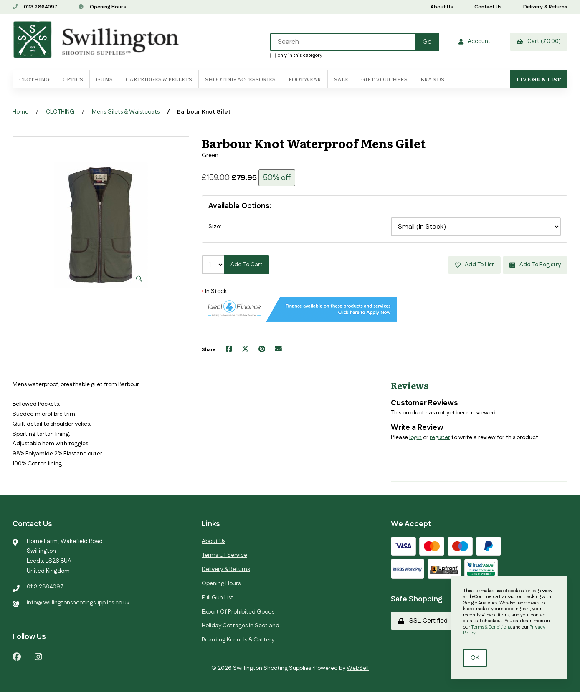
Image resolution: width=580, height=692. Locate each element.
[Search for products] (343, 42)
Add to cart (246, 264)
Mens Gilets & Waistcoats (126, 112)
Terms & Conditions (491, 627)
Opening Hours (102, 6)
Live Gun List (538, 79)
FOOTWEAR (305, 79)
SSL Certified (423, 621)
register (440, 437)
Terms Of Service (224, 555)
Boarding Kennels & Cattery (238, 640)
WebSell (358, 668)
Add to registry (535, 264)
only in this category (296, 55)
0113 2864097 (35, 6)
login (415, 437)
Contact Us (488, 6)
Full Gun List (217, 598)
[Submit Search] (427, 42)
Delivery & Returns (545, 6)
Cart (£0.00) (539, 41)
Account (474, 41)
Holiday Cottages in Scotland (240, 625)
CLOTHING (60, 112)
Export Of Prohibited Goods (238, 612)
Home (20, 112)
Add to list (474, 264)
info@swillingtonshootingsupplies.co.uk (78, 603)
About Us (442, 6)
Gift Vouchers (384, 79)
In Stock (214, 291)
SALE (341, 79)
